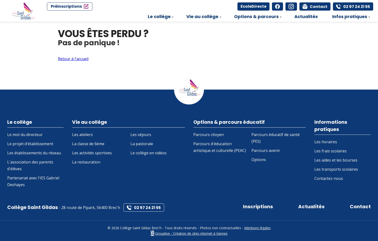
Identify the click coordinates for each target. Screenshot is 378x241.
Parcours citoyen (208, 134)
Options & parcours (255, 17)
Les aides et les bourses (336, 160)
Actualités (306, 16)
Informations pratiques (330, 126)
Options (258, 159)
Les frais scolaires (330, 151)
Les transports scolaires (336, 169)
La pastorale (141, 143)
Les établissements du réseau (34, 153)
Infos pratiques (348, 17)
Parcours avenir (265, 150)
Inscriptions (258, 206)
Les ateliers (82, 134)
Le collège (158, 17)
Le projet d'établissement (30, 143)
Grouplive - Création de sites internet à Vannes (191, 233)
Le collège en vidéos (148, 153)
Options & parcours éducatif (229, 122)
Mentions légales (257, 228)
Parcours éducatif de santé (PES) (275, 138)
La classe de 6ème (88, 143)
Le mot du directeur (25, 134)
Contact (360, 206)
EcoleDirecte (253, 6)
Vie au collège (202, 17)
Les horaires (325, 141)
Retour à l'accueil (73, 58)
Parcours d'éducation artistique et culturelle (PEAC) (219, 147)
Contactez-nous (328, 178)
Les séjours (140, 134)
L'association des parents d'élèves (30, 165)
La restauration (86, 162)
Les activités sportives (92, 153)
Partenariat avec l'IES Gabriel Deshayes (33, 181)
